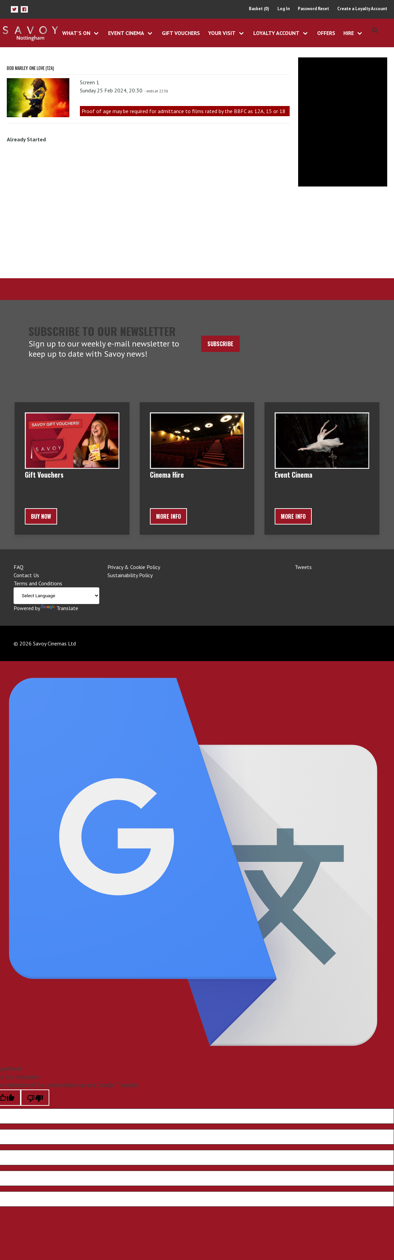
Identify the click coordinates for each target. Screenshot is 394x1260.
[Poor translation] (35, 1097)
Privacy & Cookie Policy (133, 567)
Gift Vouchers (181, 33)
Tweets (303, 567)
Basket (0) (259, 9)
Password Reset (313, 9)
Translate (59, 608)
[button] (14, 9)
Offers (326, 33)
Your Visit (222, 33)
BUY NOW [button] (41, 516)
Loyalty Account (276, 33)
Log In (283, 9)
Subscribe (220, 344)
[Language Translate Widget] (56, 595)
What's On (76, 33)
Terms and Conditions (38, 583)
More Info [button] (168, 516)
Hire (348, 33)
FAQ (18, 567)
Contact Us (26, 575)
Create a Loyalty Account (362, 9)
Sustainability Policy (130, 575)
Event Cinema (126, 33)
